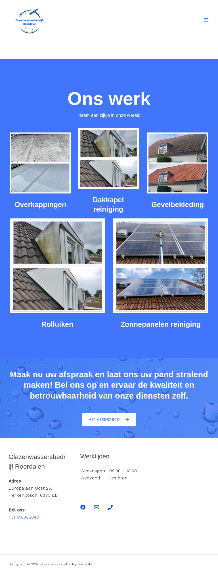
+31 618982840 (24, 517)
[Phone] (110, 507)
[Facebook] (82, 507)
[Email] (96, 507)
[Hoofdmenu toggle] (206, 20)
